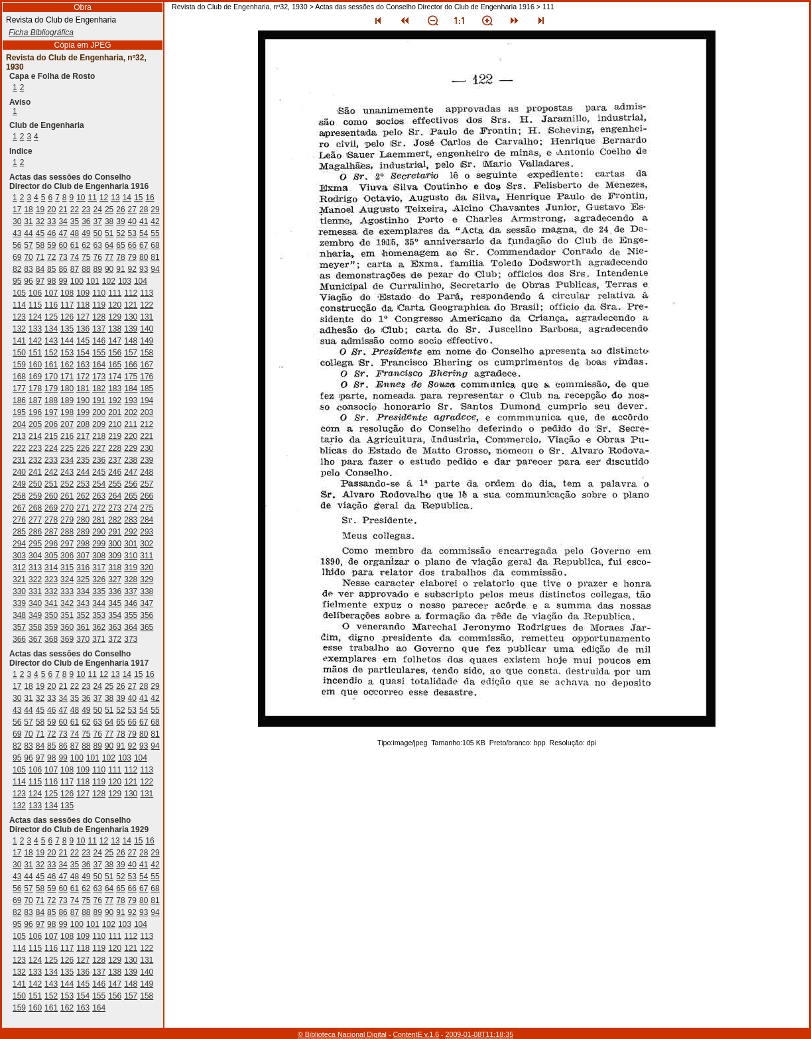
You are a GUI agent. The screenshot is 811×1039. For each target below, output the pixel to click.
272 (98, 508)
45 (40, 233)
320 (146, 567)
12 (103, 197)
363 (114, 627)
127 (83, 317)
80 (143, 257)
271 (83, 508)
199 (83, 412)
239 (146, 460)
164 (98, 364)
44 (28, 233)
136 (83, 329)
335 (98, 591)
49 (86, 233)
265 (130, 496)
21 (62, 209)
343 (83, 603)
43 (17, 233)
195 (19, 412)
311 (146, 555)
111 (114, 293)
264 (114, 496)
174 (114, 376)
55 (155, 233)
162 (67, 364)
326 (98, 579)
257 (146, 484)
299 (98, 543)
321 (19, 579)
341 (51, 603)
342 (67, 603)
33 (51, 221)
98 (51, 281)
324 (67, 579)
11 (92, 197)
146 (98, 340)
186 (19, 400)
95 (17, 281)
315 (67, 567)
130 (130, 317)
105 (19, 293)
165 (114, 364)
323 (51, 579)
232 (35, 460)
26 (120, 209)
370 (83, 639)
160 (35, 364)
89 (98, 269)
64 (109, 245)
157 (130, 352)
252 (67, 484)
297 (67, 543)
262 (83, 496)
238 (130, 460)
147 (114, 340)
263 (98, 496)
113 (146, 293)
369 (67, 639)
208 (83, 424)
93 (143, 269)
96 (28, 281)
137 (98, 329)
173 (98, 376)
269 (51, 508)
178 (35, 388)
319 (130, 567)
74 (74, 257)
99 (62, 281)
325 (83, 579)
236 (98, 460)
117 (67, 305)
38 (109, 221)
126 (67, 317)
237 (114, 460)
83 (28, 269)
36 (86, 221)
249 (19, 484)
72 (51, 257)
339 (19, 603)
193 (130, 400)
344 (98, 603)
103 (124, 281)
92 (132, 269)
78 (120, 257)
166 (130, 364)
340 (35, 603)
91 (120, 269)
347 (146, 603)
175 (130, 376)
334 (83, 591)
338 (146, 591)
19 (40, 209)
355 (130, 615)
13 (115, 197)
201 (114, 412)
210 (114, 424)
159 (19, 364)
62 (86, 245)
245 (98, 472)
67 (143, 245)
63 (98, 245)
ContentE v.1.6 (416, 1034)
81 (155, 257)
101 (92, 281)
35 (74, 221)
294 (19, 543)
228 (114, 448)
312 (19, 567)
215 (51, 436)
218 (98, 436)
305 (51, 555)
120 (114, 305)
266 (146, 496)
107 (51, 293)
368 (51, 639)
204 (19, 424)
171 (67, 376)
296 (51, 543)
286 (35, 531)
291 (114, 531)
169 (35, 376)
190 (83, 400)
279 (67, 519)
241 (35, 472)
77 (109, 257)
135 (67, 329)
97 (40, 281)
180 (67, 388)
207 (67, 424)
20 (51, 209)
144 (67, 340)
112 (130, 293)
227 (98, 448)
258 (19, 496)
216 (67, 436)
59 (51, 245)
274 (130, 508)
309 (114, 555)
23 (86, 209)
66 (132, 245)
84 (40, 269)
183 (114, 388)
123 (19, 317)
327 (114, 579)
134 (51, 329)
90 (109, 269)
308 (98, 555)
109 (83, 293)
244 (83, 472)
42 (155, 221)
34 (62, 221)
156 (114, 352)
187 (35, 400)
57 (28, 245)
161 (51, 364)
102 (108, 281)
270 (67, 508)
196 (35, 412)
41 (143, 221)
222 (19, 448)
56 (17, 245)
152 (51, 352)
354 (114, 615)
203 (146, 412)
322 (35, 579)
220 (130, 436)
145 (83, 340)
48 (74, 233)
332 (51, 591)
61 (74, 245)
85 (51, 269)
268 (35, 508)
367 (35, 639)
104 (140, 281)
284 (146, 519)
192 (114, 400)
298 (83, 543)
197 (51, 412)
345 (114, 603)
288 (67, 531)
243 (67, 472)
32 (40, 221)
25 (109, 209)
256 (130, 484)
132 (19, 329)
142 (35, 340)
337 (130, 591)
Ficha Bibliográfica (41, 32)
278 (51, 519)
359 (51, 627)
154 (83, 352)
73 (62, 257)
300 (114, 543)
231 (19, 460)
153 (67, 352)
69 (17, 257)
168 (19, 376)
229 (130, 448)
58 (40, 245)
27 (132, 209)
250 (35, 484)
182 (98, 388)
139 (130, 329)
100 (77, 281)
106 (35, 293)
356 (146, 615)
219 (114, 436)
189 (67, 400)
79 (132, 257)
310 (130, 555)
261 (67, 496)
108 (67, 293)
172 (83, 376)
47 (62, 233)
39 (120, 221)
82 (17, 269)
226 (83, 448)
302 (146, 543)
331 (35, 591)
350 (51, 615)
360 (67, 627)
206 (51, 424)
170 (51, 376)
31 (28, 221)
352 (83, 615)
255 (114, 484)
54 (143, 233)
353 (98, 615)
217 (83, 436)
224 (51, 448)
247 (130, 472)
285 (19, 531)
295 (35, 543)
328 (130, 579)
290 (98, 531)
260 (51, 496)
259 (35, 496)
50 (98, 233)
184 (130, 388)
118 (83, 305)
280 (83, 519)
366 (19, 639)
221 (146, 436)
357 (19, 627)
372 (114, 639)
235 (83, 460)
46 (51, 233)
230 (146, 448)
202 (130, 412)
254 (98, 484)
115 (35, 305)
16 (149, 197)
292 (130, 531)
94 (155, 269)
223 (35, 448)
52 (120, 233)
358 (35, 627)
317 (98, 567)
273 (114, 508)
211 (130, 424)
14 (127, 197)
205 (35, 424)
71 (40, 257)
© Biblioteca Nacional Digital (342, 1034)
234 (67, 460)
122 (146, 305)
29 (155, 209)
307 (83, 555)
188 (51, 400)
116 (51, 305)
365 (146, 627)
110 (98, 293)
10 (80, 197)
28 (143, 209)
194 (146, 400)
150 (19, 352)
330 (19, 591)
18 (28, 209)
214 (35, 436)
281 (98, 519)
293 (146, 531)
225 (67, 448)
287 (51, 531)
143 (51, 340)
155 (98, 352)
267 (19, 508)
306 (67, 555)
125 (51, 317)
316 (83, 567)
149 (146, 340)
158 (146, 352)
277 (35, 519)
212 (146, 424)
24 (98, 209)
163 (83, 364)
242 (51, 472)
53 (132, 233)
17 (17, 209)
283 (130, 519)
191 (98, 400)
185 (146, 388)
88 (86, 269)
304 (35, 555)
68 (155, 245)
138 (114, 329)
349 (35, 615)
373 (130, 639)
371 (98, 639)
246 (114, 472)
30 (17, 221)
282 (114, 519)
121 (130, 305)
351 (67, 615)
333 (67, 591)
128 (98, 317)
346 (130, 603)
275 (146, 508)
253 (83, 484)
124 (35, 317)
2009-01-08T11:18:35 (480, 1034)
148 (130, 340)
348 (19, 615)
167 (146, 364)
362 (98, 627)
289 (83, 531)
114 (19, 305)
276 (19, 519)
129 (114, 317)
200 (98, 412)
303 (19, 555)
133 (35, 329)
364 (130, 627)
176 (146, 376)
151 (35, 352)
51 (109, 233)
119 (98, 305)
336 (114, 591)
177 (19, 388)
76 (98, 257)
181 (83, 388)
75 (86, 257)
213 (19, 436)
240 (19, 472)
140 (146, 329)
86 (62, 269)
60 (62, 245)
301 (130, 543)
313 (35, 567)
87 (74, 269)
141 (19, 340)
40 (132, 221)
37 (98, 221)
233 (51, 460)
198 (67, 412)
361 (83, 627)
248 (146, 472)
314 (51, 567)
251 (51, 484)
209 (98, 424)
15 (138, 197)
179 (51, 388)
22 (74, 209)
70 (28, 257)
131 (146, 317)
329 (146, 579)
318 (114, 567)
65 (120, 245)
